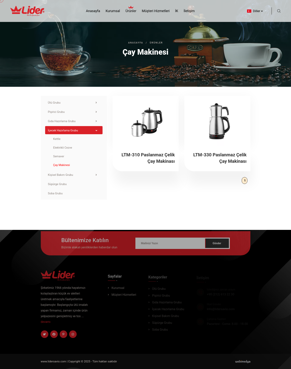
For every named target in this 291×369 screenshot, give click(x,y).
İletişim (189, 11)
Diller (253, 11)
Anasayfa (93, 11)
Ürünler (130, 10)
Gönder (217, 245)
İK (176, 11)
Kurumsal (113, 11)
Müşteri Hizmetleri (156, 11)
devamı (46, 323)
